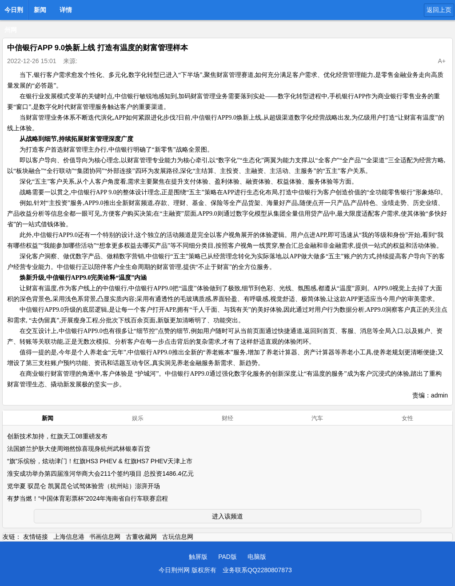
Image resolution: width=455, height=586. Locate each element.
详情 (66, 9)
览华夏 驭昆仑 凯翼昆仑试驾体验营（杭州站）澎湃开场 (83, 486)
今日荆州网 (13, 12)
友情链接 (35, 536)
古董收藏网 (141, 536)
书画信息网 (104, 536)
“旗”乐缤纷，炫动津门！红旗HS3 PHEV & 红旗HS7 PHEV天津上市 (99, 461)
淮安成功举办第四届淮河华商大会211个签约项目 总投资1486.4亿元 (100, 473)
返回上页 (439, 9)
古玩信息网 (177, 536)
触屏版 (198, 556)
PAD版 (227, 556)
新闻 (40, 9)
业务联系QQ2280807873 (257, 570)
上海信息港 (68, 536)
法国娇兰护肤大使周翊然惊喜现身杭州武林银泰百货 (78, 448)
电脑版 (256, 556)
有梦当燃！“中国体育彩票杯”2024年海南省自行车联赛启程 (87, 498)
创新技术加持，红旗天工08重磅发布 (57, 436)
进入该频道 (227, 516)
